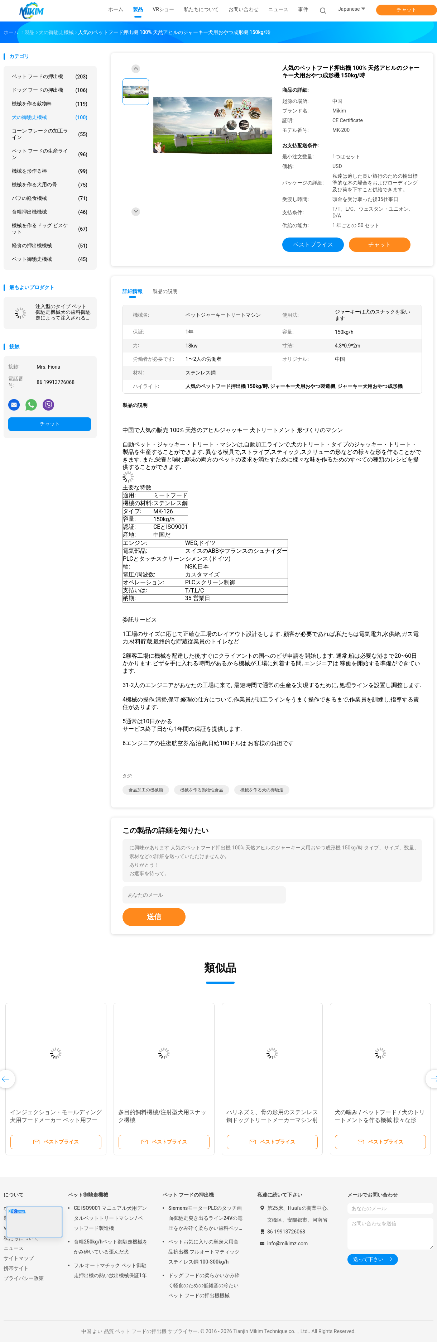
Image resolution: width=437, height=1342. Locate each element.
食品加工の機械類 (146, 789)
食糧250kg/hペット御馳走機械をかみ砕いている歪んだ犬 (111, 1247)
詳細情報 (133, 291)
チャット (407, 10)
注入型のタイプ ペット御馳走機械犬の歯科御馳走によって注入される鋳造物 (63, 312)
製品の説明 (165, 291)
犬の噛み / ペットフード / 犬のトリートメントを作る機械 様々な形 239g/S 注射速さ (380, 1120)
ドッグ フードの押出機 (49, 90)
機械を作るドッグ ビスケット (49, 228)
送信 (154, 916)
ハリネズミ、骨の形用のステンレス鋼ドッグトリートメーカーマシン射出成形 (272, 1120)
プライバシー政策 (24, 1278)
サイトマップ (19, 1258)
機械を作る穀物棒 (49, 103)
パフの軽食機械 (49, 198)
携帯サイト (16, 1268)
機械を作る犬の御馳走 (261, 789)
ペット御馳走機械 (49, 259)
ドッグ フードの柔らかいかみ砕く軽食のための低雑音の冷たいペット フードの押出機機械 (204, 1285)
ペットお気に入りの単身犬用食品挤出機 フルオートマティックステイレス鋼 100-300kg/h (204, 1252)
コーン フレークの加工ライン (49, 134)
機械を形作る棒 (49, 171)
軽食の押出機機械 (49, 245)
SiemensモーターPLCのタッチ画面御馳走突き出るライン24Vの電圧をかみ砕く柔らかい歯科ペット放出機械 (205, 1219)
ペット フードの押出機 (49, 76)
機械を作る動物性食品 (201, 789)
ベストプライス (313, 244)
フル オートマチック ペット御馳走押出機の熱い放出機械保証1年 (110, 1270)
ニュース (14, 1248)
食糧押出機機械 (49, 212)
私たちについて (21, 1238)
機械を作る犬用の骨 (49, 184)
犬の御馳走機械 (49, 117)
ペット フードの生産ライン (49, 154)
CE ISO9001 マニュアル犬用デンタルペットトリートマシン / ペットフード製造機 (110, 1218)
